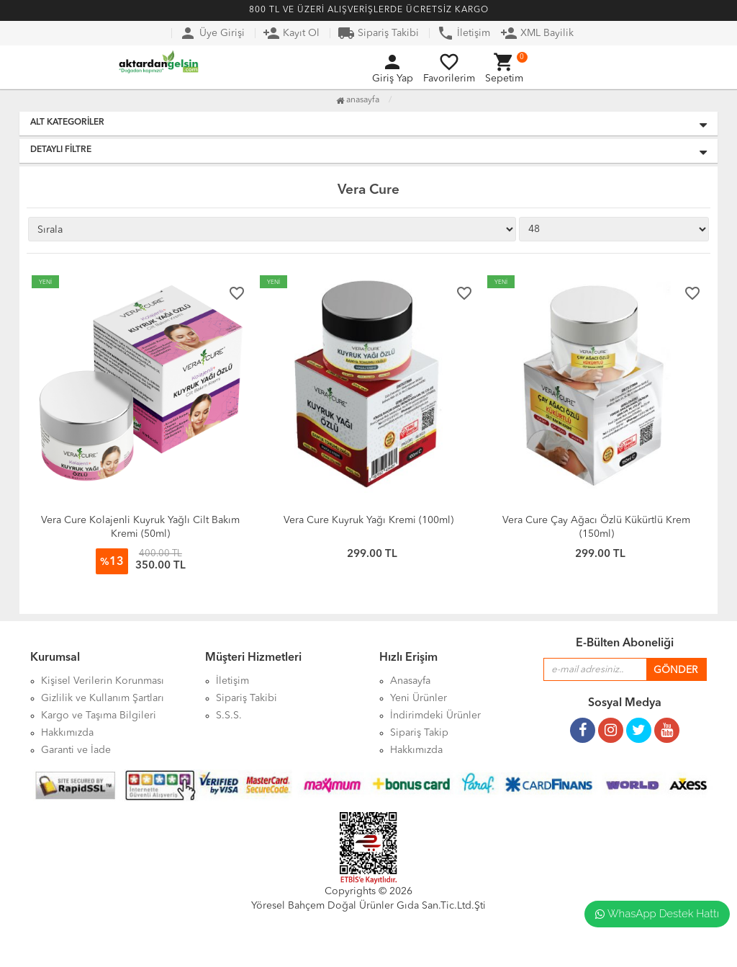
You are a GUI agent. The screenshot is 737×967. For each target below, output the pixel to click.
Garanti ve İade (76, 750)
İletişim (463, 33)
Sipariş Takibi (378, 33)
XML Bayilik (537, 33)
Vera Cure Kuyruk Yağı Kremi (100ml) (368, 520)
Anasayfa (357, 100)
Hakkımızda (416, 750)
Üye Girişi (212, 33)
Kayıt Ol (291, 33)
